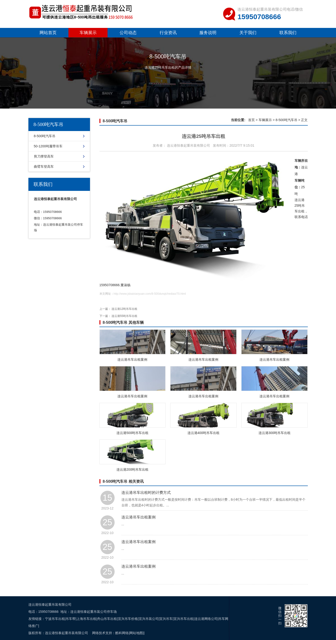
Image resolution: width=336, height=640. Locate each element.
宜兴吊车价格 (128, 619)
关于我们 (247, 32)
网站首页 (48, 32)
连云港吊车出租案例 (132, 359)
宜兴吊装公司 (149, 619)
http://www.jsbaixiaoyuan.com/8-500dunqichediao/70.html (150, 293)
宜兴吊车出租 (183, 619)
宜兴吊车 (166, 619)
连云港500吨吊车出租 (132, 433)
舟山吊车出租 (107, 619)
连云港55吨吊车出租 (124, 316)
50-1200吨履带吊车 (48, 146)
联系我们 (287, 32)
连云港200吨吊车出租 (132, 469)
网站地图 (136, 633)
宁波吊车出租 (55, 619)
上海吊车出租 (86, 619)
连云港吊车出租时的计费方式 (146, 493)
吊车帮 (71, 619)
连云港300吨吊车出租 (275, 433)
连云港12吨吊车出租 (124, 309)
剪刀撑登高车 (44, 156)
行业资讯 (168, 32)
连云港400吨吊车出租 (204, 433)
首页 (251, 120)
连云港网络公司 (206, 619)
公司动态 (128, 32)
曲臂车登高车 (44, 166)
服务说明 (207, 32)
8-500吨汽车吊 (45, 136)
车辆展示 (88, 32)
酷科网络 (122, 633)
